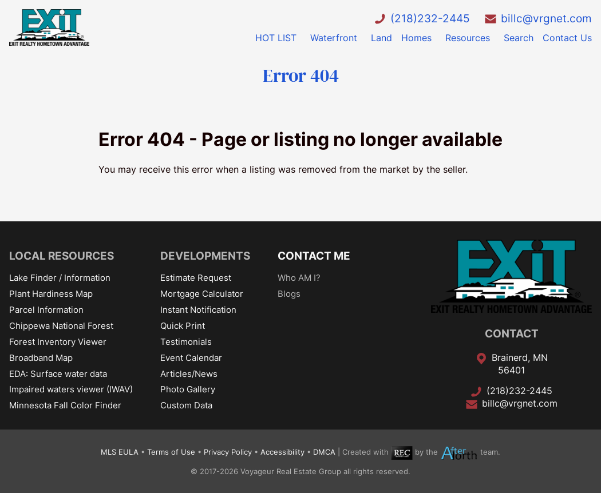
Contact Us (567, 37)
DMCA (324, 452)
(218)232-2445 (430, 18)
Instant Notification (198, 309)
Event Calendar (191, 357)
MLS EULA (120, 452)
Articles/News (189, 373)
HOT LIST (275, 37)
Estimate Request (195, 277)
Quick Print (182, 325)
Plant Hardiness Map (51, 293)
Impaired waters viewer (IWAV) (71, 389)
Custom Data (186, 405)
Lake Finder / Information (59, 277)
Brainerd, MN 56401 (520, 364)
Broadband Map (41, 357)
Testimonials (186, 341)
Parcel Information (46, 309)
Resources (467, 37)
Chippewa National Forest (61, 325)
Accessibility (282, 452)
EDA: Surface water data (58, 373)
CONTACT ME (314, 256)
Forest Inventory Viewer (57, 341)
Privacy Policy (228, 452)
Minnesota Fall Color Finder (65, 405)
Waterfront (333, 37)
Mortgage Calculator (201, 293)
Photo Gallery (187, 389)
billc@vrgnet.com (546, 18)
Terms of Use (171, 452)
